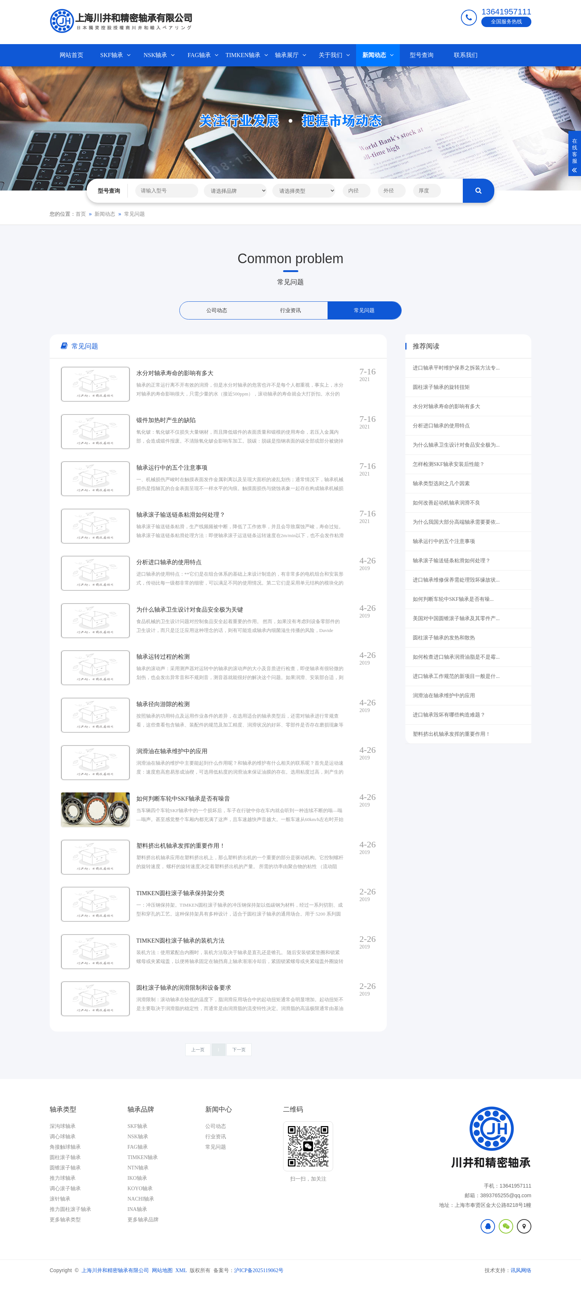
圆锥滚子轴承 (65, 1191)
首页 (81, 214)
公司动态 (216, 310)
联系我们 (466, 55)
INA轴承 (137, 1232)
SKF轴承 (115, 55)
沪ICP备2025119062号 (258, 1293)
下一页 (239, 1072)
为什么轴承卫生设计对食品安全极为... (456, 445)
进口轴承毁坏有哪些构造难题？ (449, 715)
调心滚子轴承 (65, 1211)
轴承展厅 (290, 55)
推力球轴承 (63, 1201)
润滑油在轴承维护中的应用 (444, 695)
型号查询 (422, 55)
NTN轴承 (138, 1191)
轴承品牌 (140, 1132)
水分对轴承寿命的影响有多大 (446, 406)
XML (181, 1293)
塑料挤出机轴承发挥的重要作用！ (452, 734)
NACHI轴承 (140, 1222)
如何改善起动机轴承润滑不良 (446, 503)
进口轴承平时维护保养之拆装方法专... (456, 368)
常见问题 (134, 214)
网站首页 (71, 55)
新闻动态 (378, 55)
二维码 (293, 1132)
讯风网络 (521, 1293)
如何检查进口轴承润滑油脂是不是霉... (456, 657)
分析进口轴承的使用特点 (441, 425)
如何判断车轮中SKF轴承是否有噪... (453, 599)
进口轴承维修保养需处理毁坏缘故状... (456, 580)
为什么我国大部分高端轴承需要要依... (456, 522)
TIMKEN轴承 (247, 55)
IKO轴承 (137, 1201)
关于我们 (334, 55)
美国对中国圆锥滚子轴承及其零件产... (456, 618)
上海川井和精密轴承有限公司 (115, 1293)
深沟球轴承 (63, 1149)
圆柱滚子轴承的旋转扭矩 (441, 387)
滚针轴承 (60, 1222)
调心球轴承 (63, 1159)
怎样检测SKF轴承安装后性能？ (449, 464)
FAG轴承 (202, 55)
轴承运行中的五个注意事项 (444, 541)
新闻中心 (218, 1132)
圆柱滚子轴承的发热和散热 (444, 638)
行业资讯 (290, 310)
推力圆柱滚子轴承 (70, 1232)
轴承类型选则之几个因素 (441, 483)
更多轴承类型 (65, 1242)
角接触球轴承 (65, 1170)
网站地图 (162, 1293)
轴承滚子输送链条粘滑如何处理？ (452, 560)
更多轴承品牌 (143, 1242)
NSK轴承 (159, 55)
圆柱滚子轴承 (65, 1180)
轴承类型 (63, 1132)
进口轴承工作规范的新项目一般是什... (456, 676)
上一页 (198, 1072)
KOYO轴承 (140, 1211)
